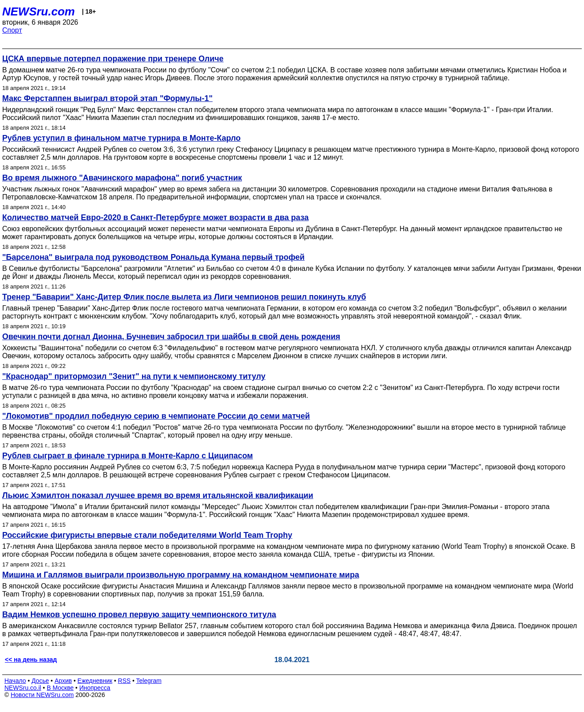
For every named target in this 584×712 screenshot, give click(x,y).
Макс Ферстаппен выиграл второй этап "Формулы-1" (107, 98)
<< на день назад (31, 659)
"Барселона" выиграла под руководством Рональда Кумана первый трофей (153, 257)
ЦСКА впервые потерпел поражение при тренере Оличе (113, 58)
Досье (40, 680)
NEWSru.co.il (22, 687)
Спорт (12, 30)
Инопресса (95, 687)
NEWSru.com (38, 11)
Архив (63, 680)
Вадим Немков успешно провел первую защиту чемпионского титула (139, 614)
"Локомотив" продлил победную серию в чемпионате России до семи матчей (156, 416)
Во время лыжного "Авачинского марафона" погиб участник (122, 177)
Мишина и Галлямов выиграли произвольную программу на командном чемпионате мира (180, 574)
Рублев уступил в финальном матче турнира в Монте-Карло (121, 138)
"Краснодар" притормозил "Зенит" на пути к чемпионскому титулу (134, 376)
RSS (124, 680)
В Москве (60, 687)
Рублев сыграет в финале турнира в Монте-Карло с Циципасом (127, 455)
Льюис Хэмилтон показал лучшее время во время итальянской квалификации (157, 495)
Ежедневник (95, 680)
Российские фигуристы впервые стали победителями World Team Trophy (147, 535)
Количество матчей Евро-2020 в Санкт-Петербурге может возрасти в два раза (155, 217)
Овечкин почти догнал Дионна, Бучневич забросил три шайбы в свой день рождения (171, 336)
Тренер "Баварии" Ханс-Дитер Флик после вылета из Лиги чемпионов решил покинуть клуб (184, 296)
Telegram (149, 680)
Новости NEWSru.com (42, 694)
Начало (15, 680)
